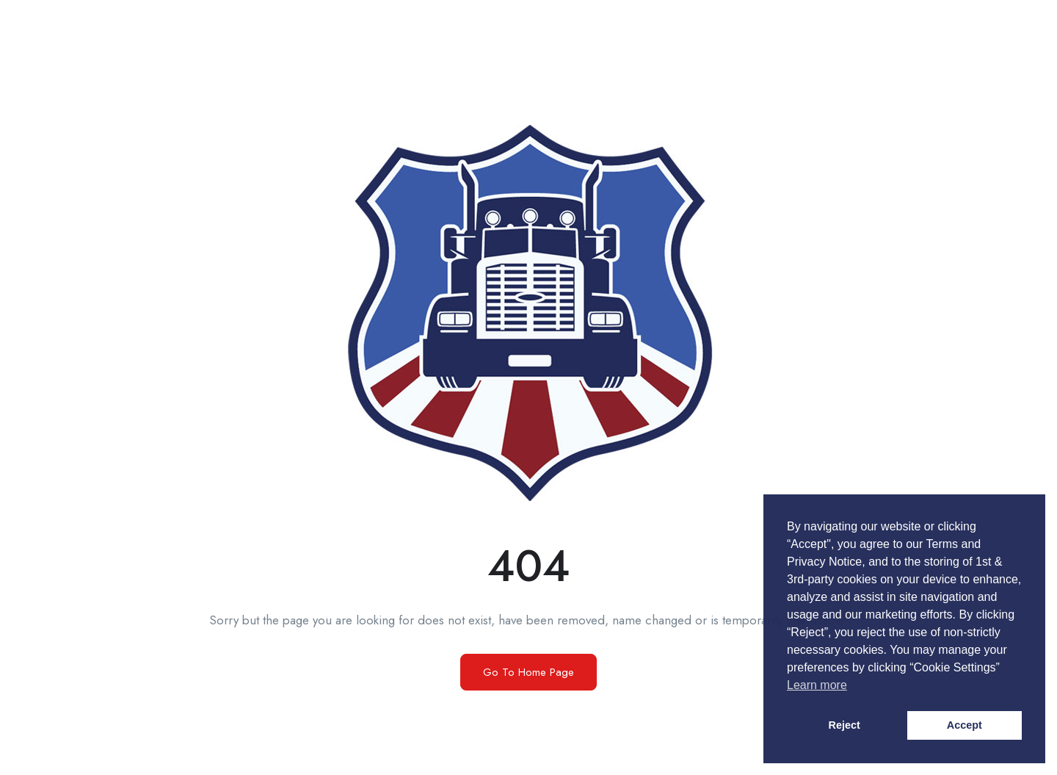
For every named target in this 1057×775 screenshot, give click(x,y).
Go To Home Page (528, 672)
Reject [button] (844, 725)
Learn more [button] (817, 685)
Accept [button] (964, 725)
